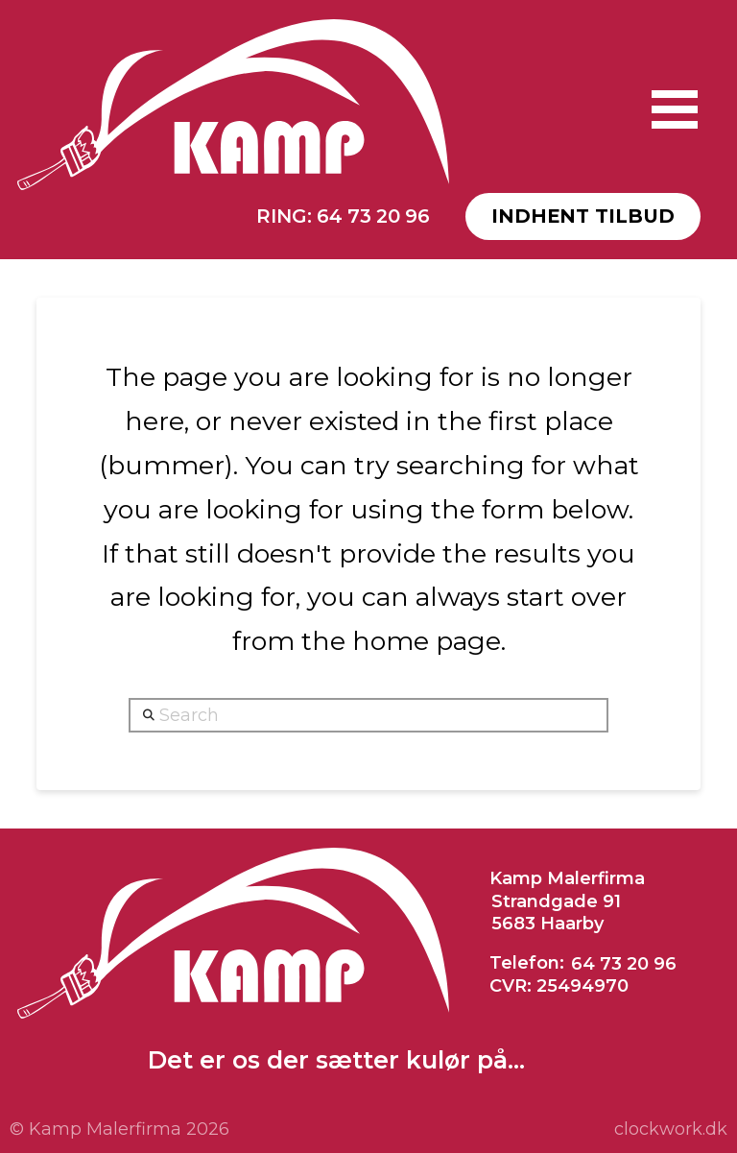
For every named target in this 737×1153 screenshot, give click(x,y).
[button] (675, 109)
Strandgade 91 (556, 901)
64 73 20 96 (624, 962)
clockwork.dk (670, 1129)
